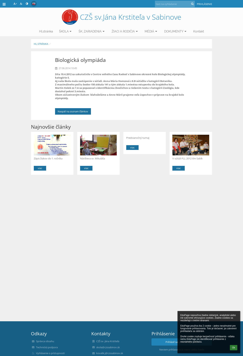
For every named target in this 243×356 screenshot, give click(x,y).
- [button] (21, 3)
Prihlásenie (204, 4)
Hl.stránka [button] (46, 31)
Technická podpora (47, 347)
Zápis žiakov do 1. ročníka (48, 158)
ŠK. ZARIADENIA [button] (92, 31)
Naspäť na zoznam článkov (73, 111)
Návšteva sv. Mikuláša (92, 158)
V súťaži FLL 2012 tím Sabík (187, 158)
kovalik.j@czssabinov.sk (109, 353)
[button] (34, 4)
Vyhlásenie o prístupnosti (50, 353)
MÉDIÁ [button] (151, 31)
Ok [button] (233, 347)
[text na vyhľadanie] (175, 4)
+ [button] (15, 3)
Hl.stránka (41, 44)
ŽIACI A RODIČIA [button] (125, 31)
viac (40, 168)
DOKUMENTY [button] (175, 31)
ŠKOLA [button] (66, 31)
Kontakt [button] (198, 31)
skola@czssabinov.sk (108, 347)
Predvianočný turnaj (137, 137)
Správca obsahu (45, 341)
